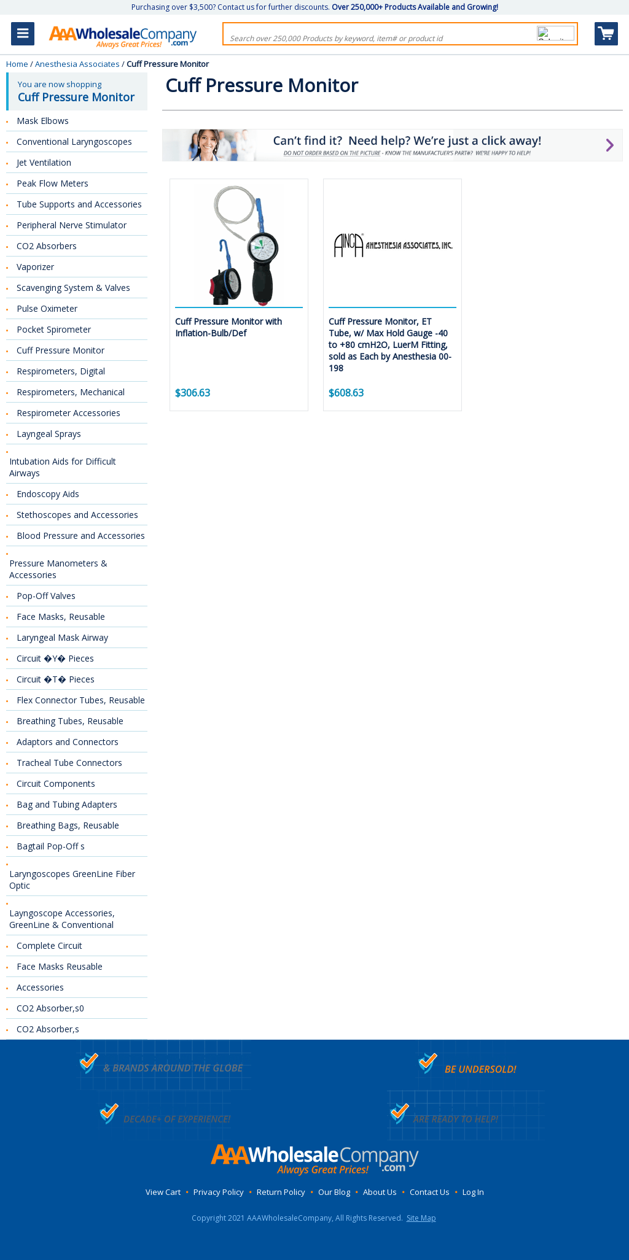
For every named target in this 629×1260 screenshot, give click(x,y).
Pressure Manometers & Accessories (58, 569)
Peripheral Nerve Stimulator (72, 225)
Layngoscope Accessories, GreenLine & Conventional (62, 918)
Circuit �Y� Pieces (55, 658)
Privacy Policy (218, 1191)
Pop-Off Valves (46, 595)
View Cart (163, 1191)
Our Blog (334, 1191)
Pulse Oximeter (47, 308)
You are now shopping (78, 91)
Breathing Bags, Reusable (68, 825)
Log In (473, 1191)
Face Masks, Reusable (61, 616)
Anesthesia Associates (77, 63)
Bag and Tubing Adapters (67, 804)
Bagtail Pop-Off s (51, 846)
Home (17, 63)
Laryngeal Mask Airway (62, 637)
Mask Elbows (43, 120)
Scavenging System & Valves (73, 287)
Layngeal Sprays (49, 433)
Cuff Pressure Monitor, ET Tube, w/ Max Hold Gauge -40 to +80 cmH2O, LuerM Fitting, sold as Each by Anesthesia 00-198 (390, 344)
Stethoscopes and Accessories (77, 514)
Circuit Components (56, 783)
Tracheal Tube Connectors (69, 762)
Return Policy (281, 1191)
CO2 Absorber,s (48, 1029)
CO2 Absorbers (47, 246)
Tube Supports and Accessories (79, 204)
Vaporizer (35, 266)
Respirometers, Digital (61, 371)
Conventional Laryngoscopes (74, 141)
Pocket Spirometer (54, 329)
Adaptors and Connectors (68, 742)
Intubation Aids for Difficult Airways (62, 467)
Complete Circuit (49, 945)
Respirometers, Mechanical (71, 392)
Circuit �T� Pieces (56, 679)
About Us (380, 1191)
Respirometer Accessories (68, 413)
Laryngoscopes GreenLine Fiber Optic (72, 879)
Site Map (421, 1218)
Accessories (40, 987)
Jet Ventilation (44, 162)
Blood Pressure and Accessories (81, 535)
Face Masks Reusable (60, 966)
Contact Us (430, 1191)
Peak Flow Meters (52, 183)
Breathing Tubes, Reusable (70, 721)
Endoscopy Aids (48, 494)
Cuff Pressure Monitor (60, 350)
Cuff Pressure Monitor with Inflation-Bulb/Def (228, 327)
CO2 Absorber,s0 (50, 1008)
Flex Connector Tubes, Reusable (81, 700)
